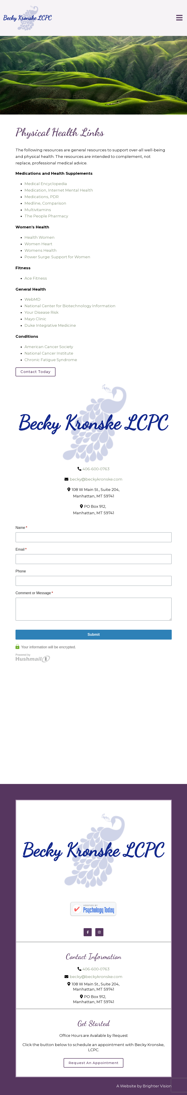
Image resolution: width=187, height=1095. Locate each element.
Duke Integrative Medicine (50, 325)
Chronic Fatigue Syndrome (50, 360)
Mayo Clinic (35, 319)
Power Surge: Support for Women (57, 257)
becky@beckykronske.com (96, 479)
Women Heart (38, 244)
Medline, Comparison (45, 203)
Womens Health (40, 250)
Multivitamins (37, 210)
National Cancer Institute (48, 353)
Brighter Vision (157, 1086)
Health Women (39, 237)
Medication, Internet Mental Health (58, 190)
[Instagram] (99, 932)
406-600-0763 (95, 469)
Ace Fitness (35, 278)
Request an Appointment (93, 1063)
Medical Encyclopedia (45, 183)
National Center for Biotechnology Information (70, 306)
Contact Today (35, 372)
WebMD (32, 299)
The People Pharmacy (46, 216)
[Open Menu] (179, 18)
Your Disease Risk (41, 312)
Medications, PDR (41, 196)
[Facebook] (88, 932)
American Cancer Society (48, 346)
